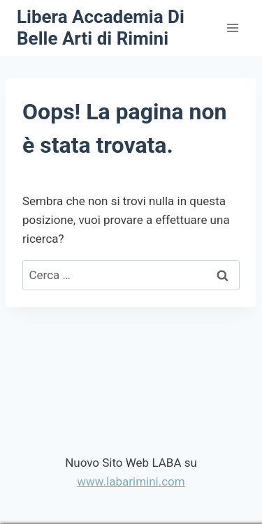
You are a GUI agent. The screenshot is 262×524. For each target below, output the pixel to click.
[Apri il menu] (232, 27)
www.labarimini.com (130, 481)
